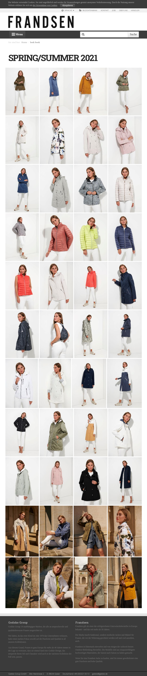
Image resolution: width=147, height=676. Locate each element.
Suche (133, 34)
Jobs (114, 10)
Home (24, 42)
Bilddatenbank (88, 10)
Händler (135, 10)
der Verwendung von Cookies (45, 5)
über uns (123, 10)
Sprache (68, 10)
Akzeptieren (67, 5)
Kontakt (105, 10)
